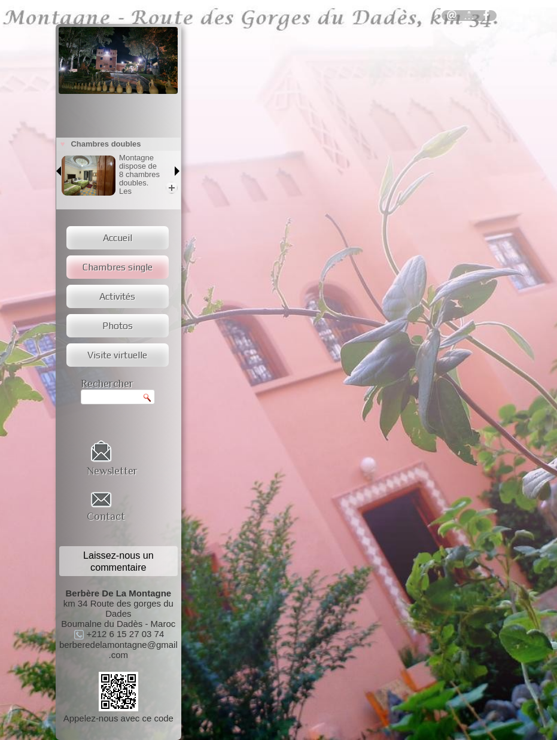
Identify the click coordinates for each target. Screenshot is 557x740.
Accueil (117, 237)
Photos (117, 325)
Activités (117, 296)
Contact (106, 516)
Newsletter (112, 471)
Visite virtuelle (117, 355)
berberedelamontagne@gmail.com (118, 649)
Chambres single (118, 267)
